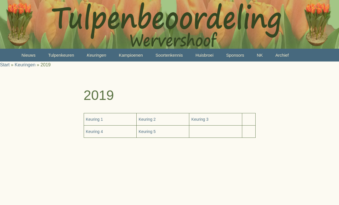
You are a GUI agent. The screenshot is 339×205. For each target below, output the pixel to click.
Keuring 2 (147, 119)
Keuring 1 (94, 119)
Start (5, 64)
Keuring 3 (199, 119)
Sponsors (235, 55)
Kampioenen (131, 55)
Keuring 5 (147, 131)
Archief (282, 55)
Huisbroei (204, 55)
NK (260, 55)
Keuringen (96, 55)
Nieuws (29, 55)
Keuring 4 (94, 131)
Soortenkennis (169, 55)
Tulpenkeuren (61, 55)
